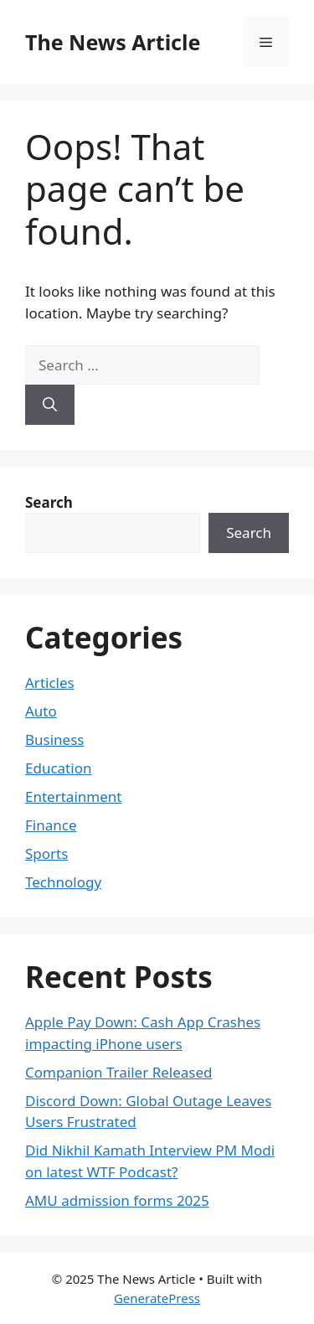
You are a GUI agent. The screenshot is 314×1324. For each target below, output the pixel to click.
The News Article (112, 42)
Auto (41, 711)
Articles (50, 682)
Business (54, 739)
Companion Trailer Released (119, 1072)
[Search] (50, 405)
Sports (46, 853)
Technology (63, 882)
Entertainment (73, 796)
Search (248, 532)
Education (58, 768)
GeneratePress (157, 1298)
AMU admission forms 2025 (117, 1200)
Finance (51, 825)
